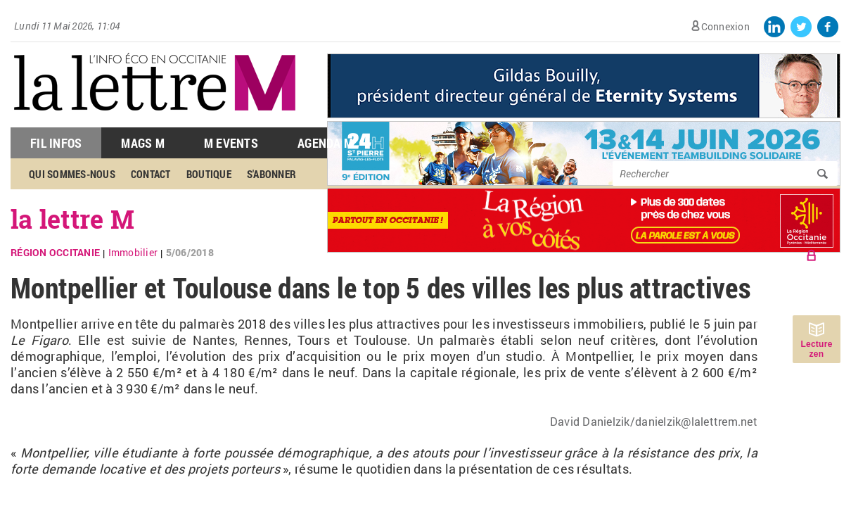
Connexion (725, 26)
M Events (231, 142)
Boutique (208, 174)
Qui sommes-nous (72, 174)
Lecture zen (816, 349)
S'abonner (271, 174)
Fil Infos (56, 142)
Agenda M (325, 142)
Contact (151, 174)
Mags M (143, 142)
